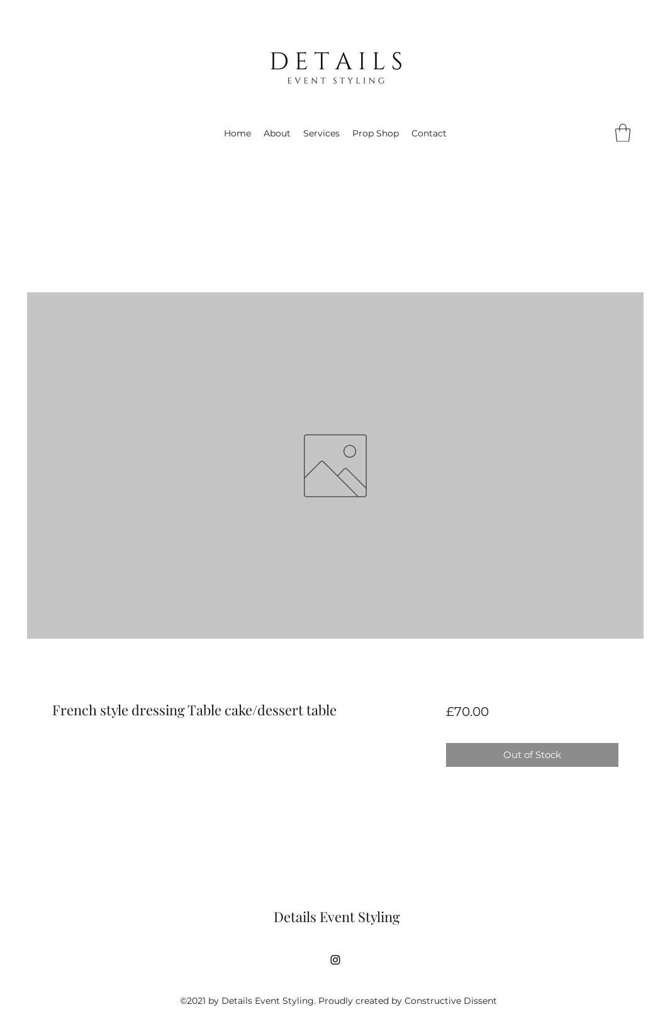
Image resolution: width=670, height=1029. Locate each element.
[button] (622, 133)
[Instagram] (335, 960)
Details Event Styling (337, 916)
